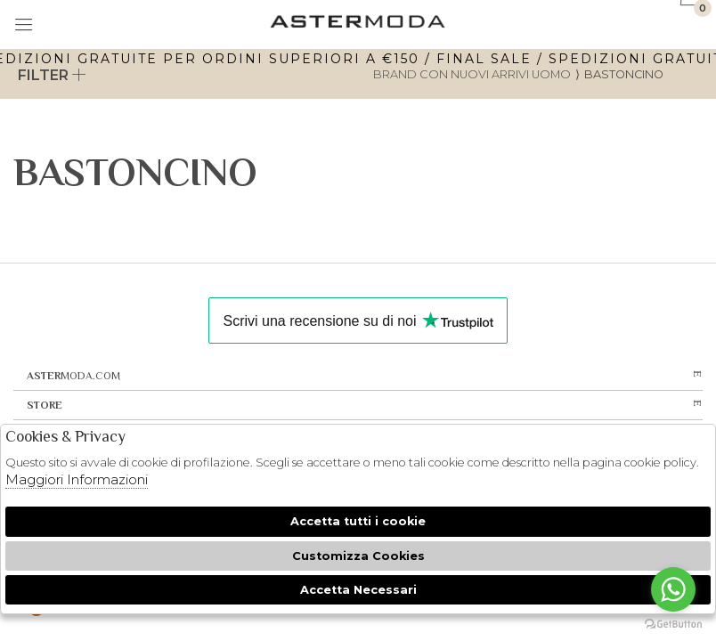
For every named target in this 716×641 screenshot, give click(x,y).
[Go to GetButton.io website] (673, 623)
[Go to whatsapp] (673, 589)
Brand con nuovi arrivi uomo (472, 74)
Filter (52, 75)
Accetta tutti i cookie (358, 521)
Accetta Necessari (358, 589)
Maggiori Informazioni (76, 479)
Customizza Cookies (358, 556)
